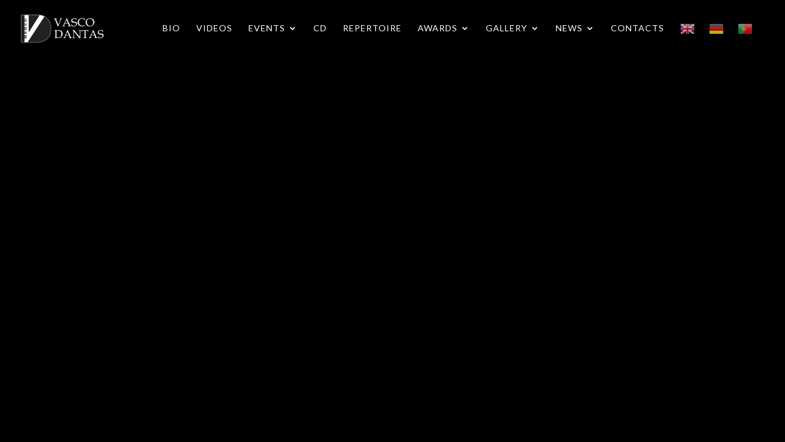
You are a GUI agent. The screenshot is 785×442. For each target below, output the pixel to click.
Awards (438, 28)
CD (320, 28)
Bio (171, 28)
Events (266, 28)
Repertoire (372, 28)
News (569, 28)
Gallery (506, 28)
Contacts (637, 28)
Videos (214, 28)
